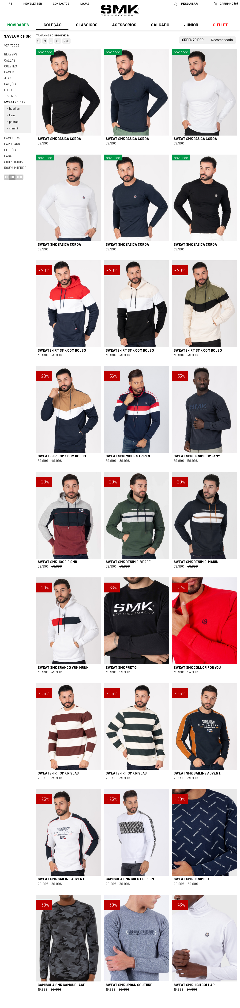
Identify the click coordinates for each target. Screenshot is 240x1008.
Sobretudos (13, 159)
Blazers (10, 54)
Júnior (190, 25)
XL (58, 41)
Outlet (219, 25)
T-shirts (10, 95)
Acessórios (124, 25)
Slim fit (13, 126)
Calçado (159, 25)
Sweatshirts (14, 100)
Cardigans (11, 142)
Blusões (10, 147)
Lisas (12, 113)
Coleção (52, 25)
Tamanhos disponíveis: (52, 35)
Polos (8, 89)
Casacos (10, 153)
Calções (10, 83)
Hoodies (14, 107)
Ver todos (11, 45)
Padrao (14, 120)
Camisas (10, 71)
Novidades (18, 25)
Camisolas (12, 136)
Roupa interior (15, 165)
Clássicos (86, 25)
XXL (66, 41)
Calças (9, 60)
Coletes (10, 66)
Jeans (8, 77)
